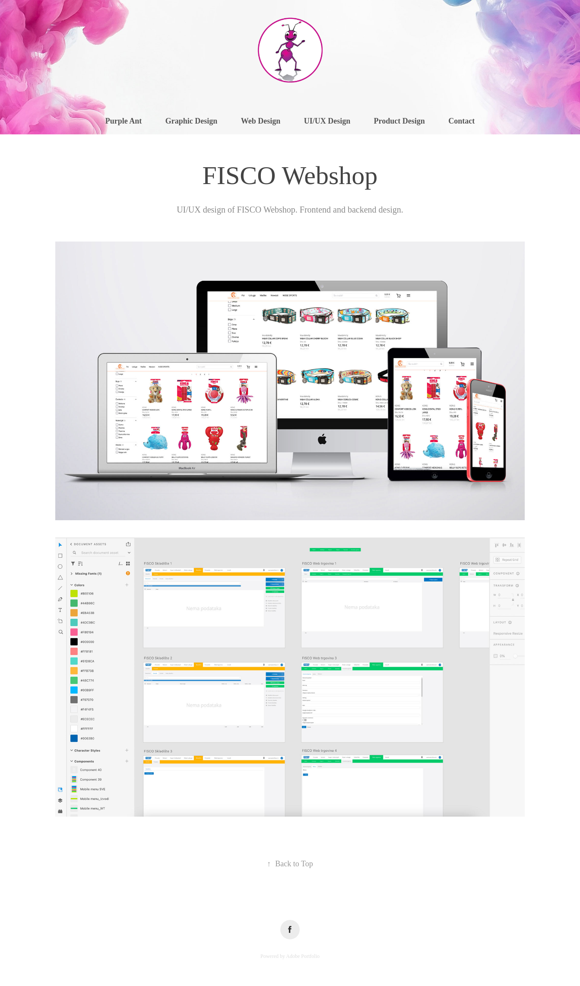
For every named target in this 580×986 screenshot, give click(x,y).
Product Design (399, 121)
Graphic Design (191, 121)
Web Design (261, 121)
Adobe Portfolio (303, 956)
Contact (461, 121)
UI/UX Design (327, 121)
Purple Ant (123, 121)
